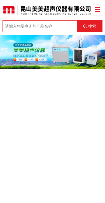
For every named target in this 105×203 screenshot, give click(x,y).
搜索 (92, 26)
